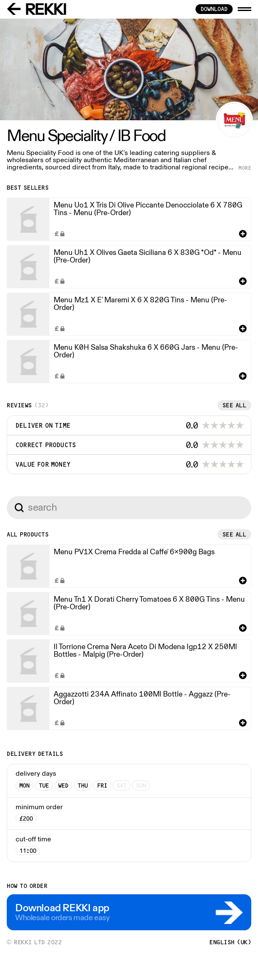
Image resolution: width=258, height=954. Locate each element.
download (214, 9)
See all (235, 405)
